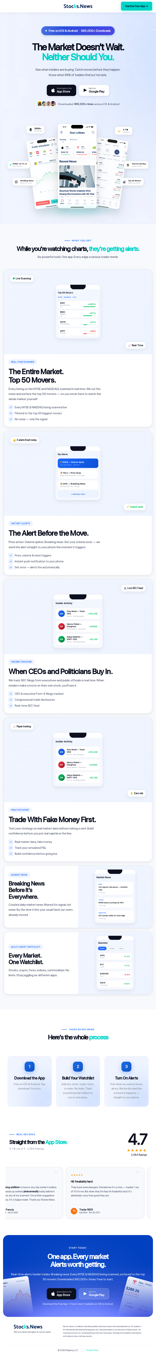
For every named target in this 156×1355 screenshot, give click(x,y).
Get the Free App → (136, 6)
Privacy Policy (92, 1350)
